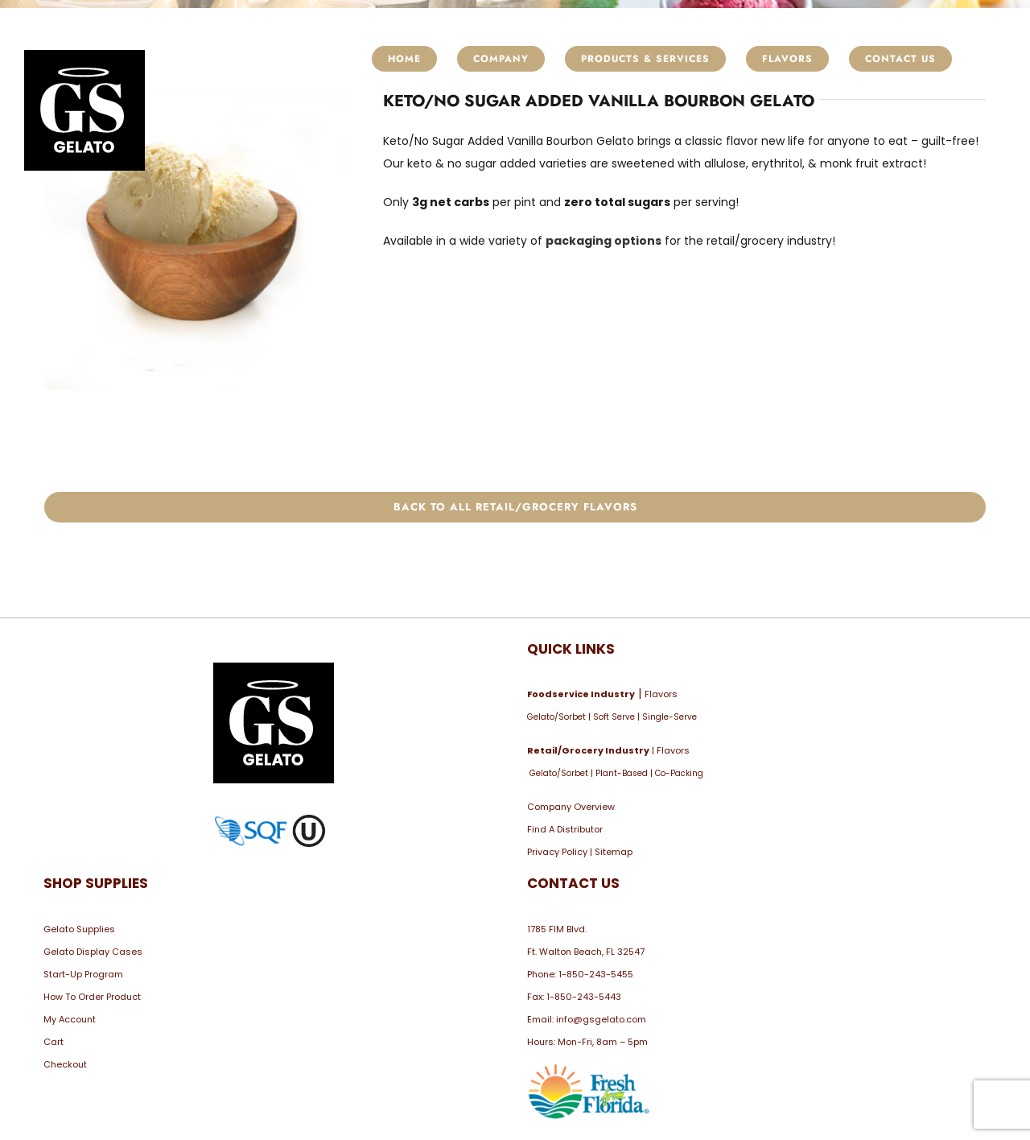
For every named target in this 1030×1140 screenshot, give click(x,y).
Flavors (661, 694)
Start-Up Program (83, 974)
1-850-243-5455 (595, 974)
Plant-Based (621, 773)
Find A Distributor (565, 829)
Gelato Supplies (79, 929)
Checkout (65, 1064)
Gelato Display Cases (92, 951)
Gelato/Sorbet (556, 717)
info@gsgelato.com (601, 1019)
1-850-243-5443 (583, 996)
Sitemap (613, 851)
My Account (69, 1019)
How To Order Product (92, 996)
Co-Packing (679, 773)
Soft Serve (614, 717)
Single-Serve (669, 717)
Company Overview (571, 806)
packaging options (603, 241)
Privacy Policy (557, 851)
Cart (53, 1041)
